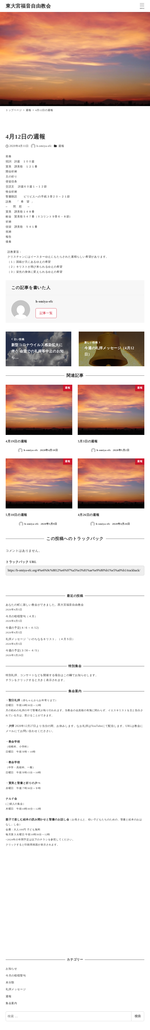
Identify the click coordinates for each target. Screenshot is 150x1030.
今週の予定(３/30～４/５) (22, 650)
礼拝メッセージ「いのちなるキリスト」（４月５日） (40, 639)
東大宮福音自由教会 (28, 6)
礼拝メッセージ (16, 989)
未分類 (10, 982)
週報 (61, 145)
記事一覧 (46, 313)
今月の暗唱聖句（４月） (22, 616)
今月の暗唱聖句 (16, 975)
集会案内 (11, 1003)
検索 (138, 1016)
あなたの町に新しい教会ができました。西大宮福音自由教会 (45, 604)
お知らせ (11, 968)
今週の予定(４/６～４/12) (22, 627)
